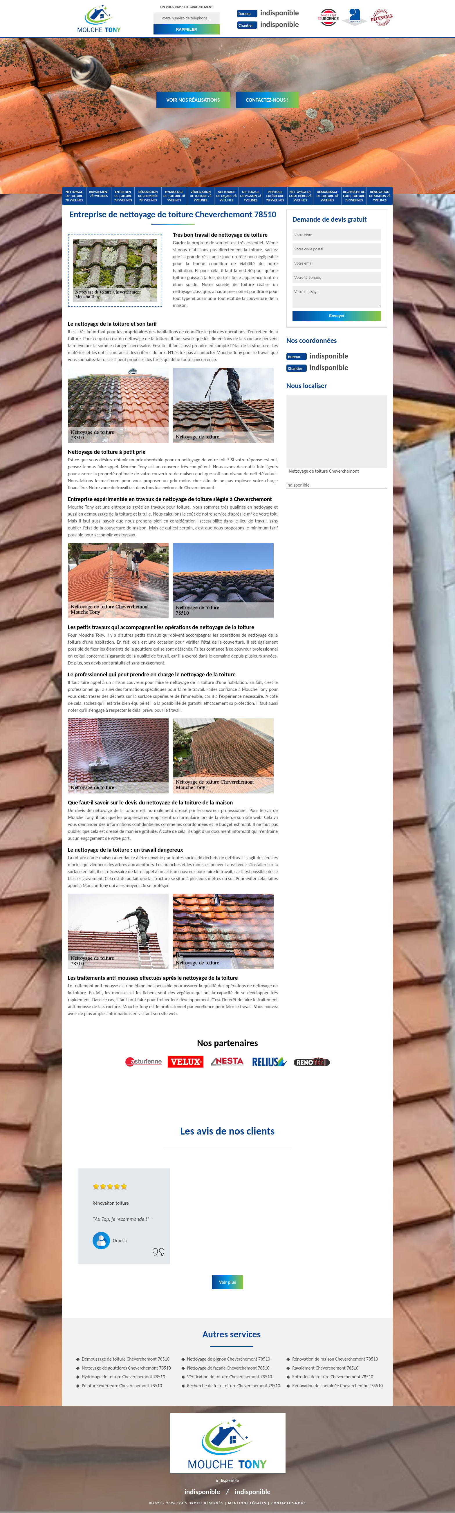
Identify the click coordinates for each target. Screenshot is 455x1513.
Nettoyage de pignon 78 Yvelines (250, 196)
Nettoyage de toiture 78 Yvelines (74, 196)
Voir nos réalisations (193, 100)
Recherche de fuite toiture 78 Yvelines (354, 196)
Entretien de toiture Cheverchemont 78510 (332, 1376)
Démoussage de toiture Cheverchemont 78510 (125, 1359)
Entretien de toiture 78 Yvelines (123, 196)
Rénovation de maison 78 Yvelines (380, 196)
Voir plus (227, 1282)
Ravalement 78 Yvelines (99, 194)
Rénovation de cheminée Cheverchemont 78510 (337, 1385)
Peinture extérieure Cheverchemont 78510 (122, 1385)
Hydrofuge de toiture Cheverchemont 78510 (123, 1376)
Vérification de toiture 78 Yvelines (200, 196)
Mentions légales (247, 1503)
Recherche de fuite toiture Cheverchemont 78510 (233, 1385)
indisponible (279, 12)
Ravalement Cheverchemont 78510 (325, 1368)
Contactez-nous (288, 1503)
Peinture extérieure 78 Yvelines (275, 196)
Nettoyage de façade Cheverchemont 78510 (228, 1368)
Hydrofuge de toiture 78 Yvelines (174, 196)
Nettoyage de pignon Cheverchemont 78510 (228, 1359)
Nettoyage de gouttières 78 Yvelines (300, 196)
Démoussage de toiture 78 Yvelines (327, 196)
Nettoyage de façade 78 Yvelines (226, 196)
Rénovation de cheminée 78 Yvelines (148, 196)
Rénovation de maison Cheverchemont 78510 (335, 1359)
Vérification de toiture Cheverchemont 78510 (229, 1376)
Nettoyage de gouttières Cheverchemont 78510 (126, 1368)
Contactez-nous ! (267, 100)
